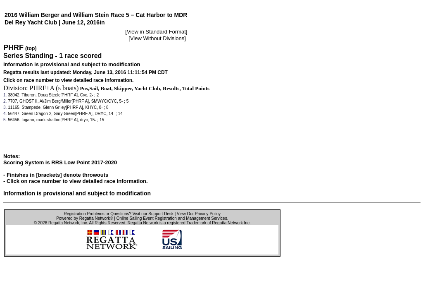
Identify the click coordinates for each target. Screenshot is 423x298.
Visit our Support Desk (153, 213)
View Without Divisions (157, 38)
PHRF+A (42, 87)
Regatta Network (63, 223)
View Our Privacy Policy (199, 213)
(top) (31, 48)
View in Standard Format (156, 32)
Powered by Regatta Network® (84, 218)
